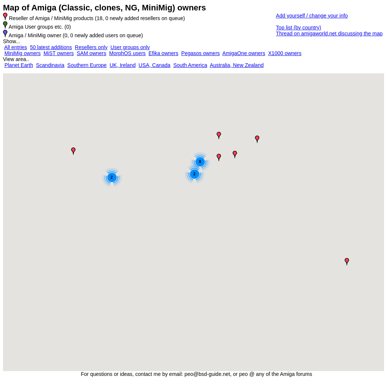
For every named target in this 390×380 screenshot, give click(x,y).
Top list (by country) (298, 28)
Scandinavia (50, 65)
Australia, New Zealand (237, 65)
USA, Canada (154, 65)
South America (190, 65)
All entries (15, 47)
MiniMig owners (22, 53)
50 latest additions (51, 47)
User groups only (130, 47)
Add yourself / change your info (312, 16)
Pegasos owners (200, 53)
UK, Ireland (122, 65)
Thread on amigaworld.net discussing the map (329, 33)
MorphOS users (127, 53)
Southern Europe (87, 65)
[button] (73, 151)
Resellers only (91, 47)
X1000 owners (285, 53)
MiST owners (59, 53)
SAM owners (91, 53)
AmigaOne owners (244, 53)
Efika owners (163, 53)
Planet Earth (18, 65)
